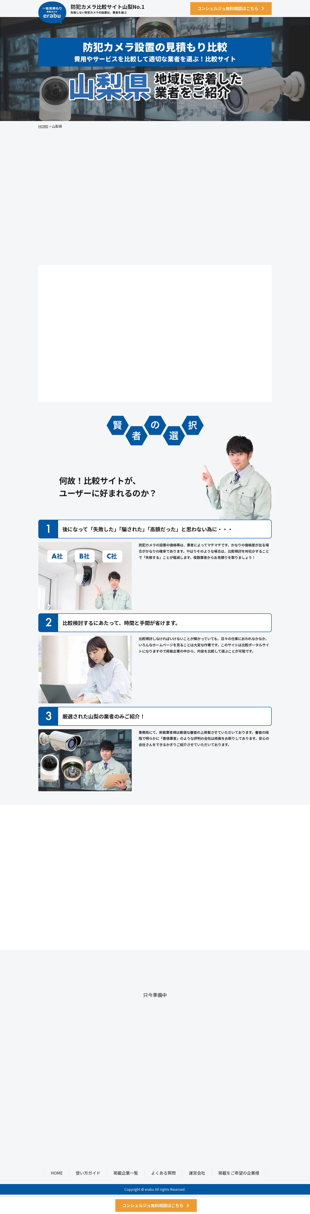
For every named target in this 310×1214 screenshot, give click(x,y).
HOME (43, 126)
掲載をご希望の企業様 (238, 1173)
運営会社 (197, 1173)
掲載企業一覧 (125, 1173)
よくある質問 (163, 1173)
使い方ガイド (88, 1173)
